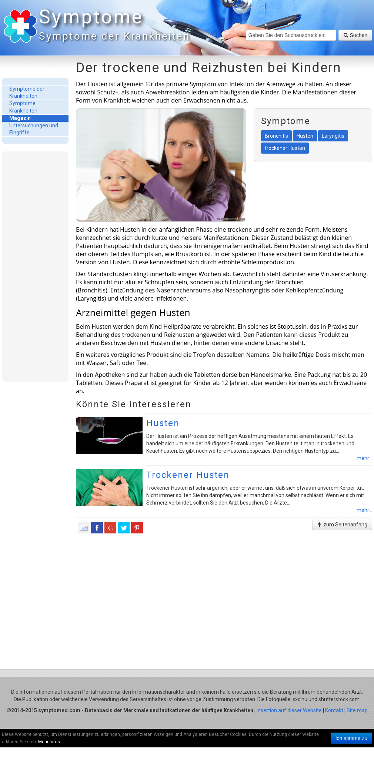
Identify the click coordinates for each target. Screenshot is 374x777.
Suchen (355, 35)
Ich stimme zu (351, 738)
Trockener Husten (188, 475)
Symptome (113, 26)
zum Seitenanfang (342, 525)
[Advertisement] (35, 266)
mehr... (364, 458)
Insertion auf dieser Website (289, 710)
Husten (163, 423)
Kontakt (334, 710)
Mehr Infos (49, 741)
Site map (357, 710)
